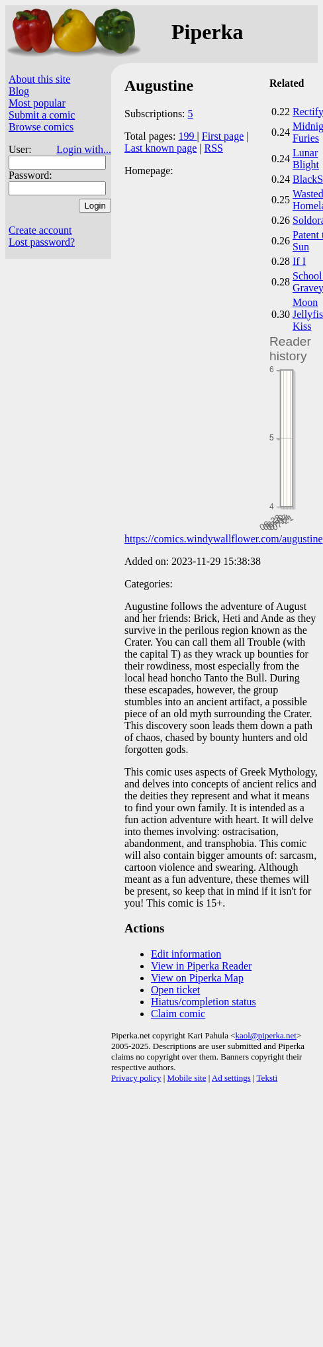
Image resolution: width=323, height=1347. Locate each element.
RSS (214, 148)
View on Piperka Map (197, 977)
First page (223, 136)
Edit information (186, 954)
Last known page (160, 148)
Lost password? (42, 242)
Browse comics (41, 126)
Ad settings (231, 1078)
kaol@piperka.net (265, 1035)
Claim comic (178, 1013)
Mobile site (187, 1078)
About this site (39, 79)
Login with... (83, 149)
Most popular (37, 103)
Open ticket (175, 989)
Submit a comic (42, 115)
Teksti (267, 1078)
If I (299, 261)
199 (188, 136)
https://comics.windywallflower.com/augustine (223, 538)
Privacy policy (136, 1078)
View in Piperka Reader (201, 966)
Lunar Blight (306, 158)
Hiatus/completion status (203, 1001)
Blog (19, 91)
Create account (40, 230)
